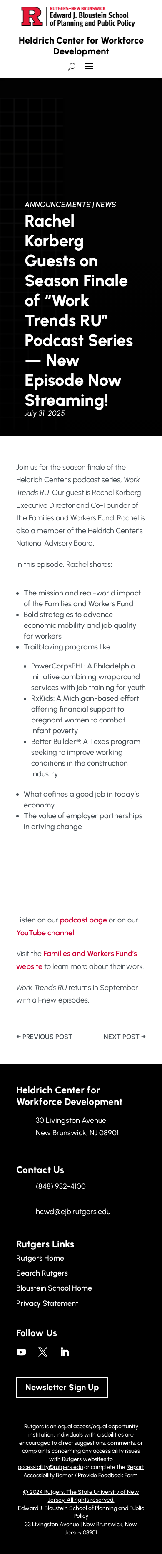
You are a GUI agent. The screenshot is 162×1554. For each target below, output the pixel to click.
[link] (44, 1037)
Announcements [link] (58, 204)
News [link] (106, 204)
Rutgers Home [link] (40, 1258)
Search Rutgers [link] (42, 1273)
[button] (89, 69)
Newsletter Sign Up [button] (62, 1387)
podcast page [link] (83, 920)
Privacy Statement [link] (47, 1303)
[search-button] (71, 66)
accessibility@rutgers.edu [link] (50, 1467)
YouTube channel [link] (45, 932)
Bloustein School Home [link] (54, 1288)
